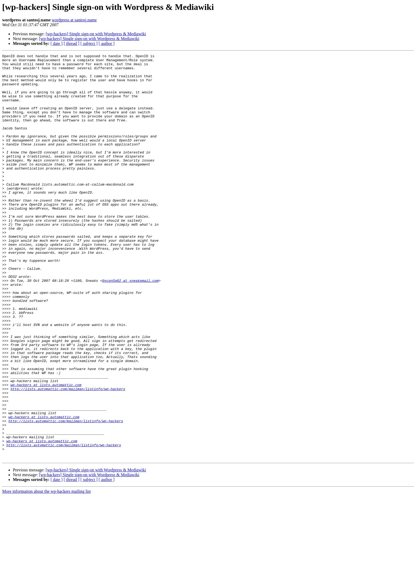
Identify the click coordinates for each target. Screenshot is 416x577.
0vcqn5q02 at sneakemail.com (130, 326)
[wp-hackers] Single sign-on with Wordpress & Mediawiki (96, 34)
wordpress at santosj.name (74, 20)
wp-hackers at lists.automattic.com (45, 451)
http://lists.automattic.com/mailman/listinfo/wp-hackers (67, 456)
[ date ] (57, 43)
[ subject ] (89, 43)
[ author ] (107, 43)
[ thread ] (71, 43)
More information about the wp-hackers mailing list (46, 572)
